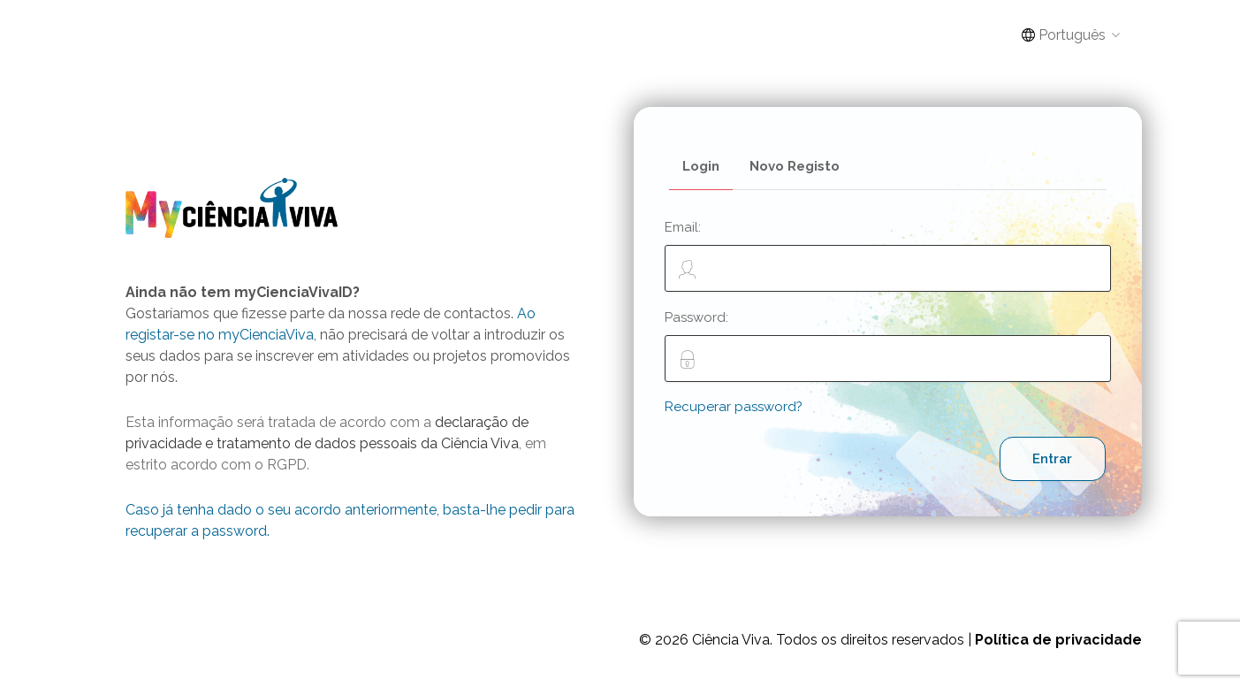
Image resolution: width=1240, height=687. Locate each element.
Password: (888, 345)
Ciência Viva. (732, 639)
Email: (888, 255)
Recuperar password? (734, 407)
